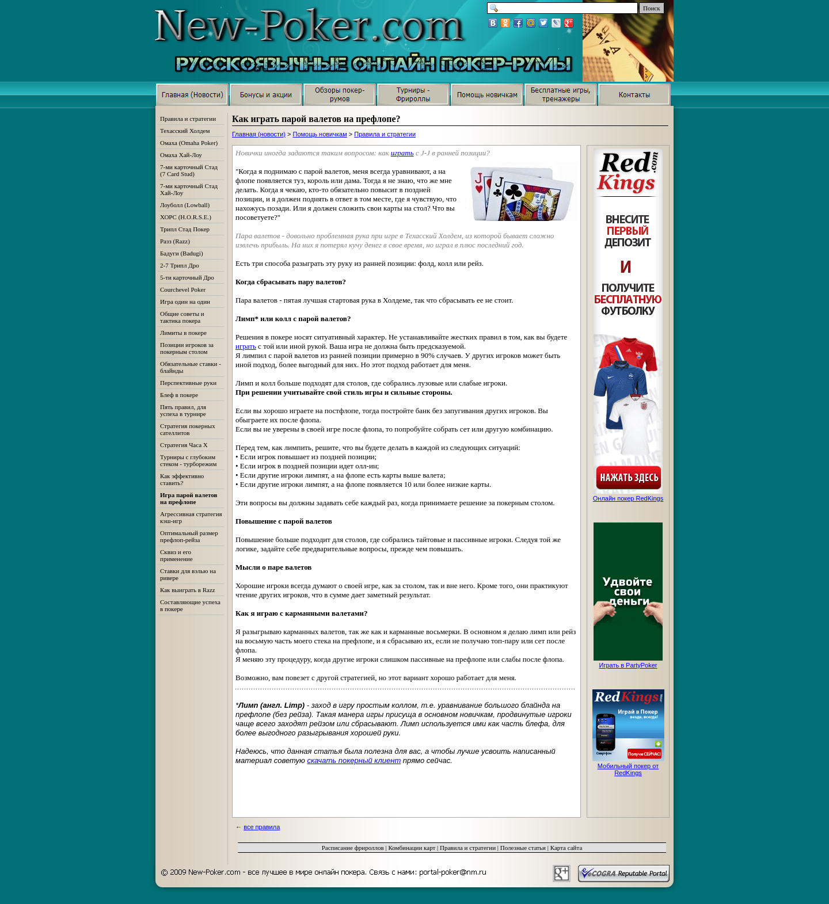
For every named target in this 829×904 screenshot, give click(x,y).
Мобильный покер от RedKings (628, 769)
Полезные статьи (523, 847)
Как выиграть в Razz (187, 589)
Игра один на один (185, 301)
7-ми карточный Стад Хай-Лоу (189, 189)
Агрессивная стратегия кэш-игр (191, 517)
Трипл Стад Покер (185, 229)
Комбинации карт (411, 847)
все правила (262, 826)
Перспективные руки (188, 382)
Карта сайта (566, 847)
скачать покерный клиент (354, 760)
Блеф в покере (179, 394)
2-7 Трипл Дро (179, 265)
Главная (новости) (259, 134)
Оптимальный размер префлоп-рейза (189, 536)
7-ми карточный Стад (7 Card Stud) (189, 170)
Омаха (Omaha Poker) (189, 142)
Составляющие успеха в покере (190, 605)
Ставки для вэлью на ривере (188, 574)
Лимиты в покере (183, 332)
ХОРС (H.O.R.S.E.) (185, 216)
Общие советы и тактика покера (182, 317)
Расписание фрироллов (353, 847)
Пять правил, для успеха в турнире (183, 410)
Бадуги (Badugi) (181, 253)
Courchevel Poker (183, 289)
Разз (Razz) (175, 241)
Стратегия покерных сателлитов (187, 429)
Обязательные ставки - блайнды (190, 367)
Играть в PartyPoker (628, 665)
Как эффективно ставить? (182, 479)
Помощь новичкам (320, 134)
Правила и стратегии (385, 134)
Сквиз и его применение (176, 555)
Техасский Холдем (185, 130)
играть (402, 152)
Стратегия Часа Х (184, 444)
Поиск (651, 8)
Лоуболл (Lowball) (185, 204)
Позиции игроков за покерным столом (187, 348)
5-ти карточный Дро (187, 277)
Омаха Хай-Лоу (181, 154)
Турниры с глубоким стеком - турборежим (188, 460)
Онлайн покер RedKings (628, 498)
